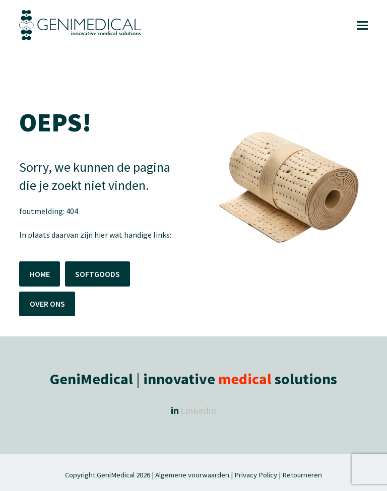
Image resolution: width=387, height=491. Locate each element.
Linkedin (198, 410)
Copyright (81, 474)
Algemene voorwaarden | (194, 474)
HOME (40, 274)
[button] (362, 25)
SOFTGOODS (97, 274)
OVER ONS (47, 304)
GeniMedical (116, 474)
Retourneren (302, 474)
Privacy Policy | (257, 474)
